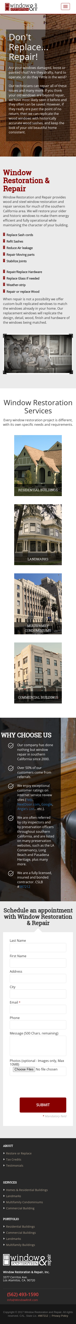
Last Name (18, 940)
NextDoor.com (28, 804)
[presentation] (37, 1087)
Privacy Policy (60, 1315)
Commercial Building (20, 1208)
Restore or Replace (19, 1153)
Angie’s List (25, 809)
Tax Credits (13, 1159)
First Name (18, 956)
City (12, 987)
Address (16, 971)
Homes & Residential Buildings (27, 1190)
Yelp (29, 799)
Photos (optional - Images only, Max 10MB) (37, 1062)
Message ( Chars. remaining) (34, 1033)
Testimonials (14, 1165)
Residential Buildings (20, 1226)
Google (46, 804)
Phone (15, 1018)
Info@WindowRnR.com (22, 1300)
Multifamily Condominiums (24, 1202)
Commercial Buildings (21, 1233)
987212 (24, 886)
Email (15, 1002)
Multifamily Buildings (20, 1245)
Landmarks (13, 1196)
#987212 (43, 1315)
